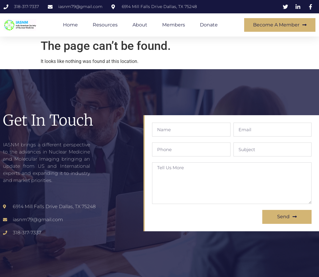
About (139, 25)
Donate (209, 25)
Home (70, 25)
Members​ (173, 25)
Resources (105, 25)
